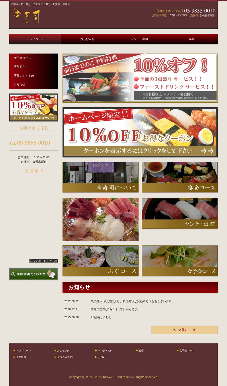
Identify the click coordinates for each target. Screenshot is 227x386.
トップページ (35, 39)
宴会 (192, 39)
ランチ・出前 (139, 39)
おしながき (87, 39)
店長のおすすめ (24, 75)
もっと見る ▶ (184, 330)
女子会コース (22, 58)
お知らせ (19, 84)
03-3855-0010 (33, 143)
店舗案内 (19, 66)
